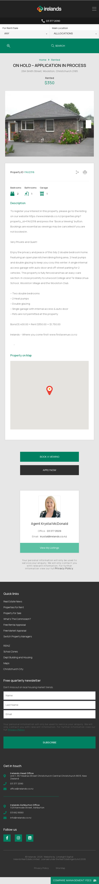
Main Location (60, 28)
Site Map (60, 874)
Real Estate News (12, 608)
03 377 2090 (53, 21)
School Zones (10, 658)
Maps (6, 670)
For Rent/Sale (10, 28)
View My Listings (49, 554)
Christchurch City (13, 675)
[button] (49, 397)
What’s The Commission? (17, 625)
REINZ (6, 652)
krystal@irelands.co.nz (53, 543)
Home (42, 59)
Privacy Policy (64, 575)
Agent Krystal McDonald (49, 530)
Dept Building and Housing (17, 664)
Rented (55, 59)
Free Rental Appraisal (14, 631)
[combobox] (24, 34)
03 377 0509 (54, 538)
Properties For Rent (13, 614)
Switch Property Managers (17, 643)
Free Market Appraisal (14, 637)
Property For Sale (12, 620)
